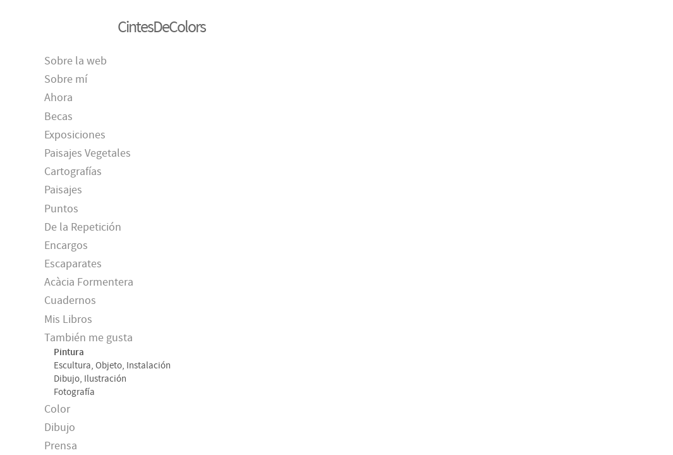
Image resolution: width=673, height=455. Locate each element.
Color (57, 409)
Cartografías (73, 171)
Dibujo (59, 427)
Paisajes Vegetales (87, 153)
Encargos (66, 245)
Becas (58, 116)
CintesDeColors (161, 26)
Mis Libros (68, 319)
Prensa (60, 446)
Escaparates (73, 264)
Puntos (61, 209)
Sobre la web (75, 61)
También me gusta (88, 338)
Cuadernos (70, 300)
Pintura (69, 352)
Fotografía (74, 391)
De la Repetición (82, 227)
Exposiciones (75, 135)
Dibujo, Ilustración (90, 378)
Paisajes (63, 190)
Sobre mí (65, 79)
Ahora (58, 97)
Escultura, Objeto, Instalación (112, 365)
